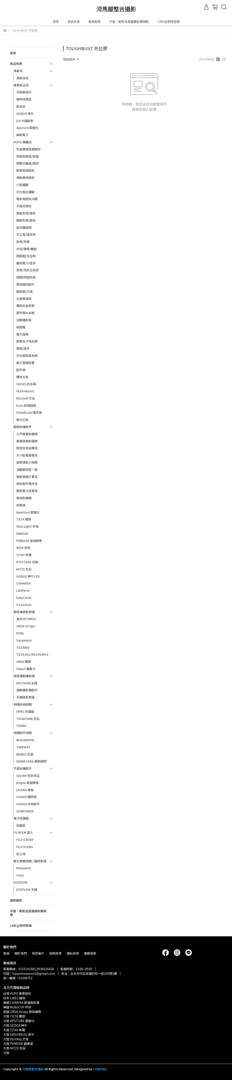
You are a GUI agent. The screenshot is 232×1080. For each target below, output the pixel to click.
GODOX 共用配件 (28, 804)
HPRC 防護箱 (25, 711)
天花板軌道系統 (27, 355)
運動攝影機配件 (27, 690)
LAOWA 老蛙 (25, 790)
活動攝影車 (23, 320)
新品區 (20, 106)
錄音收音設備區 (27, 448)
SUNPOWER (24, 811)
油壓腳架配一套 (27, 469)
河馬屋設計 (23, 92)
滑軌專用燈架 (25, 177)
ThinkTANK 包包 (28, 718)
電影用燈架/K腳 (27, 199)
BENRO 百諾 (24, 754)
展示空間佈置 (25, 363)
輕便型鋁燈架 (25, 170)
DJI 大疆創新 (24, 121)
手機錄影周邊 (25, 697)
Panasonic (23, 868)
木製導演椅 (23, 298)
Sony (20, 875)
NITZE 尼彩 (24, 569)
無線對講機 (23, 498)
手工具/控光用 (26, 234)
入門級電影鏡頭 (27, 434)
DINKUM (22, 533)
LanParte (23, 590)
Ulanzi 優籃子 (25, 669)
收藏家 (20, 825)
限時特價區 (23, 99)
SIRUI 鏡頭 (23, 661)
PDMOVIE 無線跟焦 (29, 540)
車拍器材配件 (25, 284)
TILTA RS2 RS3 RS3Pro (32, 654)
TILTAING (23, 647)
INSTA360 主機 (26, 683)
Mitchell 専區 (25, 398)
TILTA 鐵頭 (23, 519)
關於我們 (21, 953)
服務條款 (90, 953)
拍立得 (20, 854)
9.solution (23, 605)
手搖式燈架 (23, 206)
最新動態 (94, 21)
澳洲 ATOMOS (26, 619)
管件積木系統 (25, 313)
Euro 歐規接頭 (26, 405)
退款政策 (55, 953)
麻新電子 (22, 135)
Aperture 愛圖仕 (28, 512)
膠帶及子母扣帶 (27, 341)
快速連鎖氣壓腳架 (28, 149)
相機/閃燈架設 (26, 277)
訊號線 (20, 505)
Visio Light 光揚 (27, 526)
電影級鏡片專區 (27, 476)
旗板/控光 (23, 348)
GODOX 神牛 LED (28, 576)
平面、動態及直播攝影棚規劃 (129, 21)
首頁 (56, 21)
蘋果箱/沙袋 (24, 291)
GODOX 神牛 (25, 113)
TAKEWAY (23, 747)
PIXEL (20, 633)
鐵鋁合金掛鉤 (25, 305)
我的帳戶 (38, 953)
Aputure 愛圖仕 (27, 127)
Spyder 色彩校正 (28, 775)
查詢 (6, 953)
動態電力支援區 (27, 491)
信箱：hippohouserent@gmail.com (29, 973)
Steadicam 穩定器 (29, 412)
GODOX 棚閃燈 (26, 797)
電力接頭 (22, 334)
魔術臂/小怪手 (26, 263)
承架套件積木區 (27, 483)
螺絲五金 (22, 377)
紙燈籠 (20, 327)
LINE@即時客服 (168, 21)
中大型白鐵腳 (25, 192)
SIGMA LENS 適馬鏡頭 (31, 761)
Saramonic (24, 640)
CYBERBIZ (100, 1069)
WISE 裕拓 (23, 547)
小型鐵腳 (22, 185)
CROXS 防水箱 (26, 384)
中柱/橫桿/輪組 (26, 249)
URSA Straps (25, 626)
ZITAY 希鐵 (23, 555)
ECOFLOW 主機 (26, 889)
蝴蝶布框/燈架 (26, 220)
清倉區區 (22, 78)
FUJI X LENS (24, 847)
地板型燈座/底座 (27, 156)
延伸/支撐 (23, 241)
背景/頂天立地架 (27, 270)
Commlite (23, 583)
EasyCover (24, 597)
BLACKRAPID (25, 740)
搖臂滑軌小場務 (27, 462)
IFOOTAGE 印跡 (27, 562)
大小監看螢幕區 (27, 455)
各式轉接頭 (23, 227)
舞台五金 (22, 419)
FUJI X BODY (25, 839)
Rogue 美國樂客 (27, 782)
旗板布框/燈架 (26, 213)
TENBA (21, 725)
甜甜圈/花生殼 (26, 256)
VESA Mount (25, 391)
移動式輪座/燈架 (27, 163)
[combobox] (71, 59)
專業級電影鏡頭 (27, 441)
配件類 (20, 370)
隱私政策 (73, 953)
